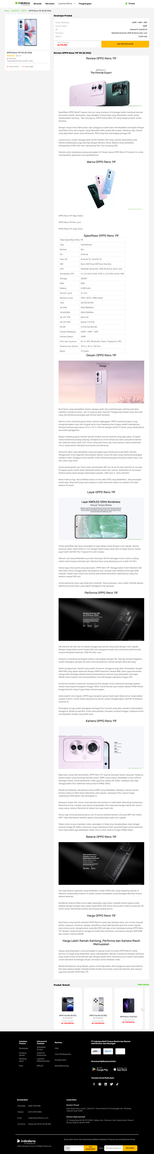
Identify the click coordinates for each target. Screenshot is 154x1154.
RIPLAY (40, 1066)
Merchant (49, 4)
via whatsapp (90, 1148)
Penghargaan (85, 4)
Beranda (37, 4)
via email (130, 1148)
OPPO (24, 11)
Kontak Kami (60, 1060)
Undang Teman (22, 1054)
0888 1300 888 (34, 1106)
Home (6, 11)
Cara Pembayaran (63, 1054)
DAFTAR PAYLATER (125, 44)
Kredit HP (15, 11)
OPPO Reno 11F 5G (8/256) (40, 11)
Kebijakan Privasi (41, 1048)
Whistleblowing (62, 1066)
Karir (21, 1066)
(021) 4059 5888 (34, 1112)
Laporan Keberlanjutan (43, 1060)
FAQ (56, 1048)
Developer (23, 1048)
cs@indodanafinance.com (38, 1118)
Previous (52, 1009)
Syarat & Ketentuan (41, 1054)
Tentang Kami (22, 1060)
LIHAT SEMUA (143, 985)
